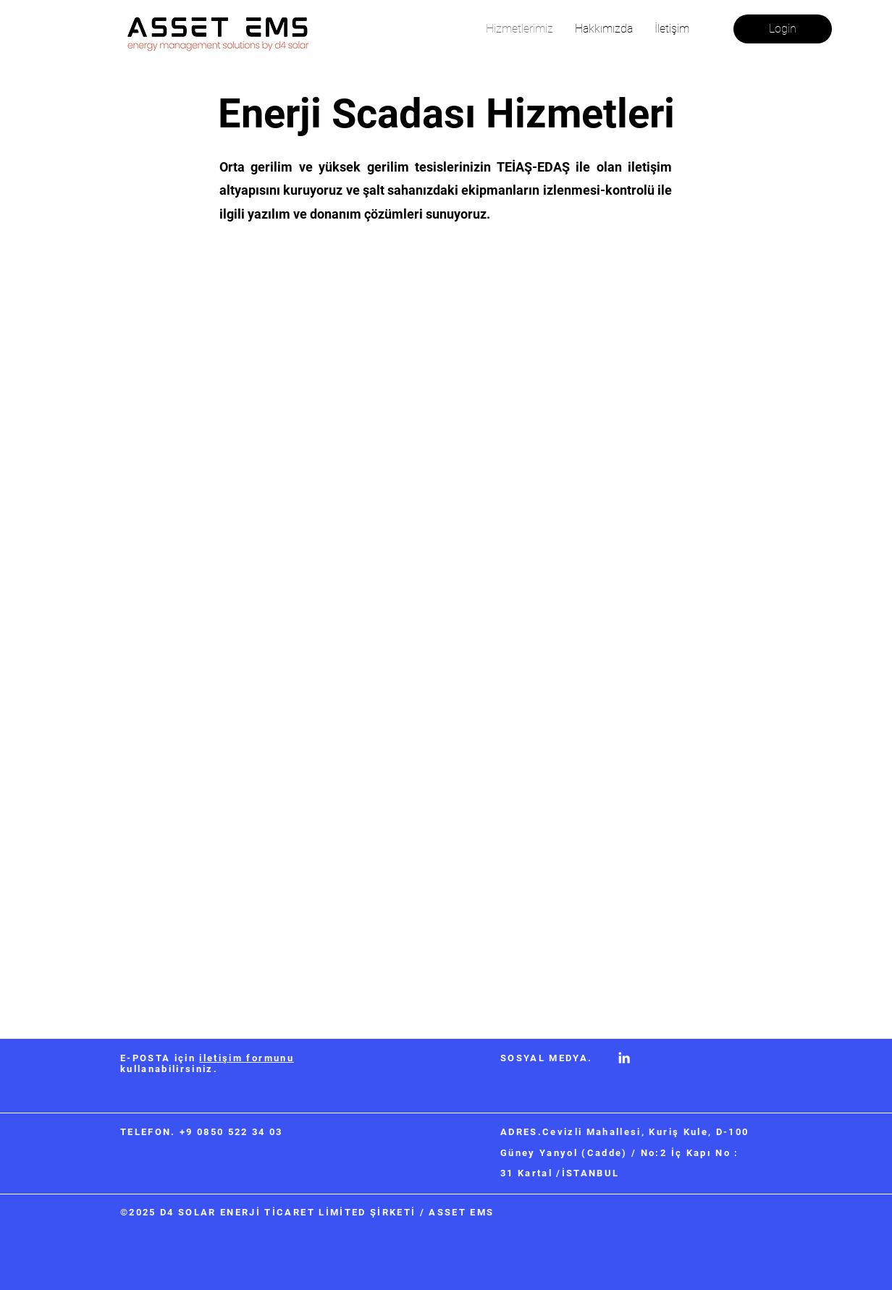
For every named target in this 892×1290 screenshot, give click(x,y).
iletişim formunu (246, 1058)
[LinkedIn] (624, 1058)
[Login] (782, 28)
